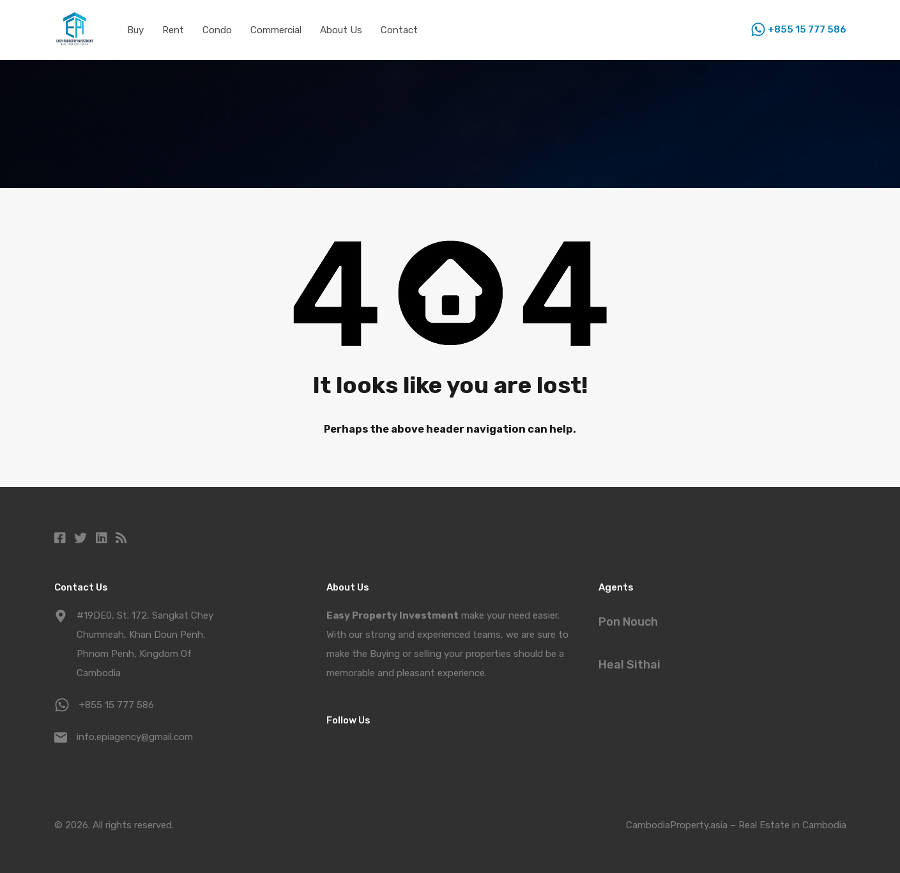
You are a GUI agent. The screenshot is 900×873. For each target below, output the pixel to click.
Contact (399, 30)
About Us (341, 30)
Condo (217, 30)
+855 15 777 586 (807, 29)
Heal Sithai (629, 665)
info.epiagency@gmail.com (135, 737)
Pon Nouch (628, 622)
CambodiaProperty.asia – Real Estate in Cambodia (736, 825)
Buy (135, 30)
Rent (173, 30)
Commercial (275, 30)
